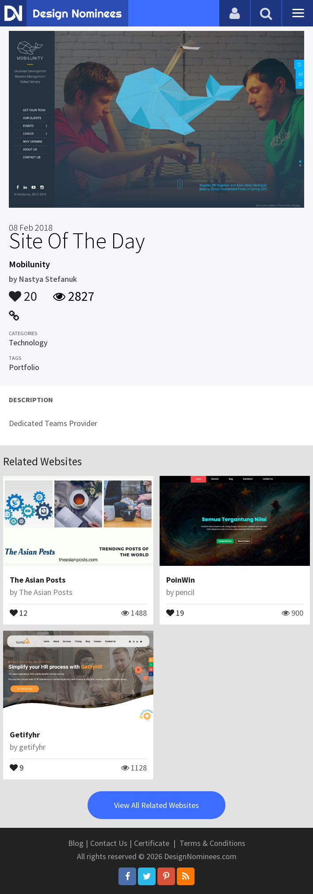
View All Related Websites (156, 805)
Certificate (151, 843)
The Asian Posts (37, 580)
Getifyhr (25, 734)
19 (175, 612)
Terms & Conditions (212, 843)
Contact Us (108, 843)
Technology (28, 342)
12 (18, 612)
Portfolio (24, 367)
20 (23, 292)
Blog (76, 843)
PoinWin (180, 580)
